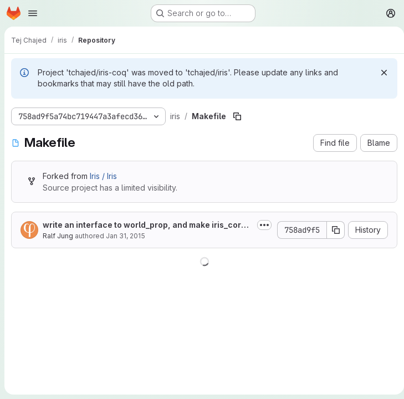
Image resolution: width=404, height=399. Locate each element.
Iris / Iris (103, 176)
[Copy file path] (235, 116)
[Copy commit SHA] (331, 230)
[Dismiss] (379, 72)
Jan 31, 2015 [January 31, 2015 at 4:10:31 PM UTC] (125, 236)
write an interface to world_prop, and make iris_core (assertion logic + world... (144, 225)
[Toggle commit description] (260, 225)
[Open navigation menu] (33, 13)
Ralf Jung (58, 236)
